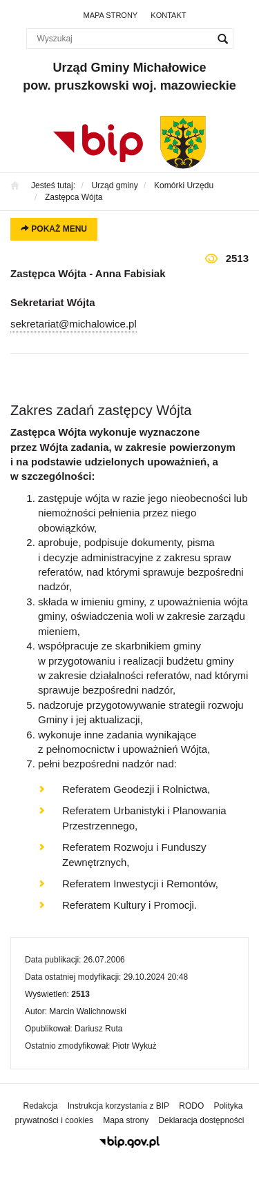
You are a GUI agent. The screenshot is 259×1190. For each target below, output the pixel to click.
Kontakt (168, 15)
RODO (191, 1106)
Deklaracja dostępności (201, 1120)
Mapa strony (111, 15)
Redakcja (40, 1106)
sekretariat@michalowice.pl (73, 324)
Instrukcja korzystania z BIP (118, 1106)
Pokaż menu (54, 229)
